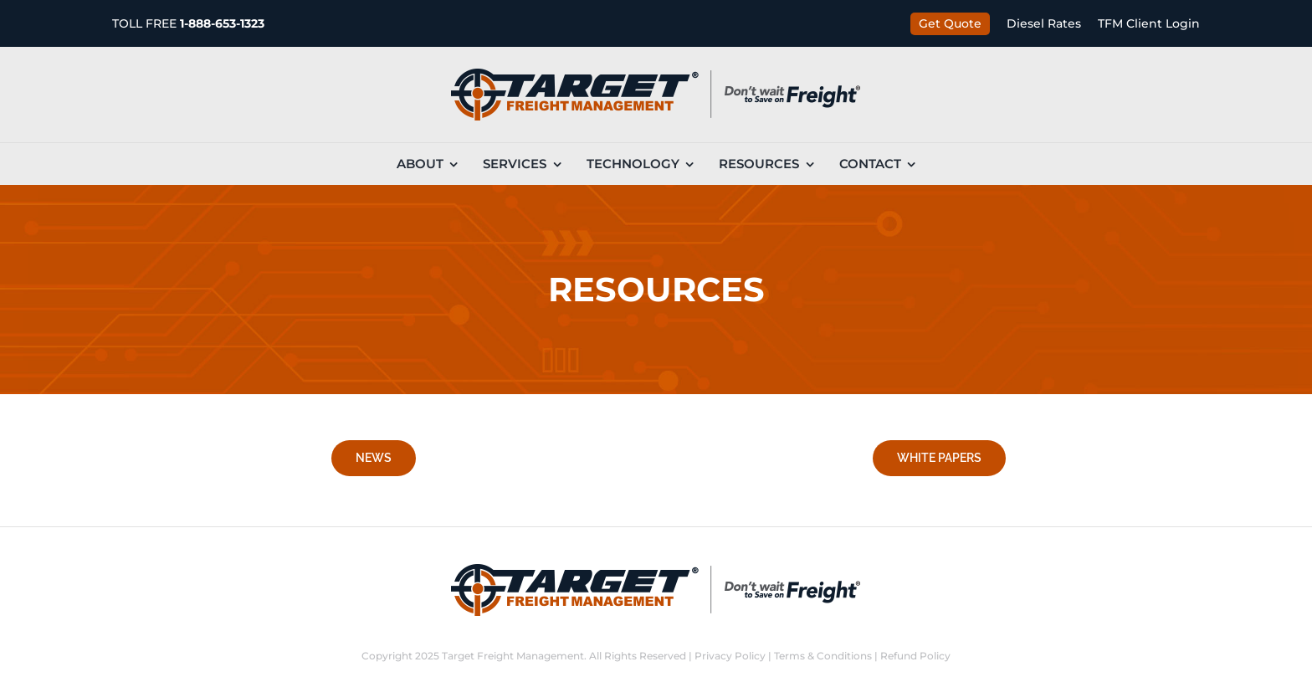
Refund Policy (915, 655)
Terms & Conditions (823, 655)
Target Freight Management (513, 655)
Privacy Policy (730, 655)
